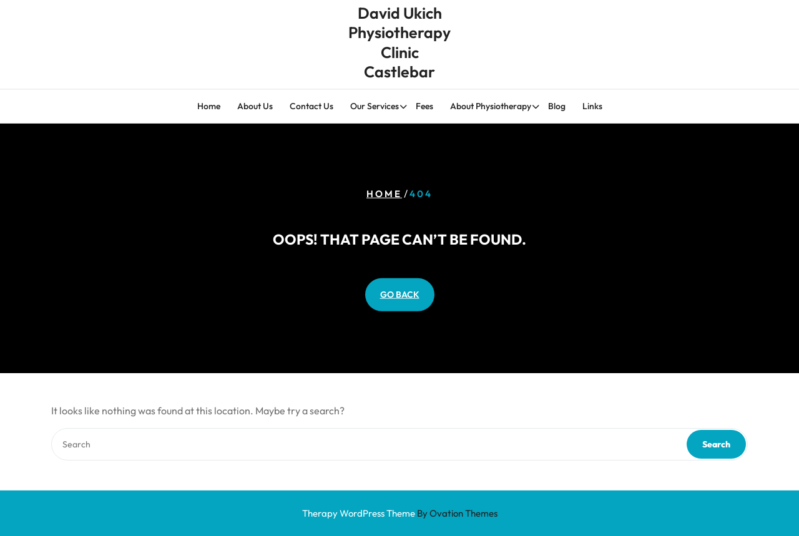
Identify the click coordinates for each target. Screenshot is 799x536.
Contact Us (311, 107)
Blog (557, 107)
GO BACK (399, 294)
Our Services (374, 107)
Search (716, 444)
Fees (424, 107)
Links (592, 107)
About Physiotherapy (490, 107)
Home (208, 107)
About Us (255, 107)
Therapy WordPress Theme (400, 513)
